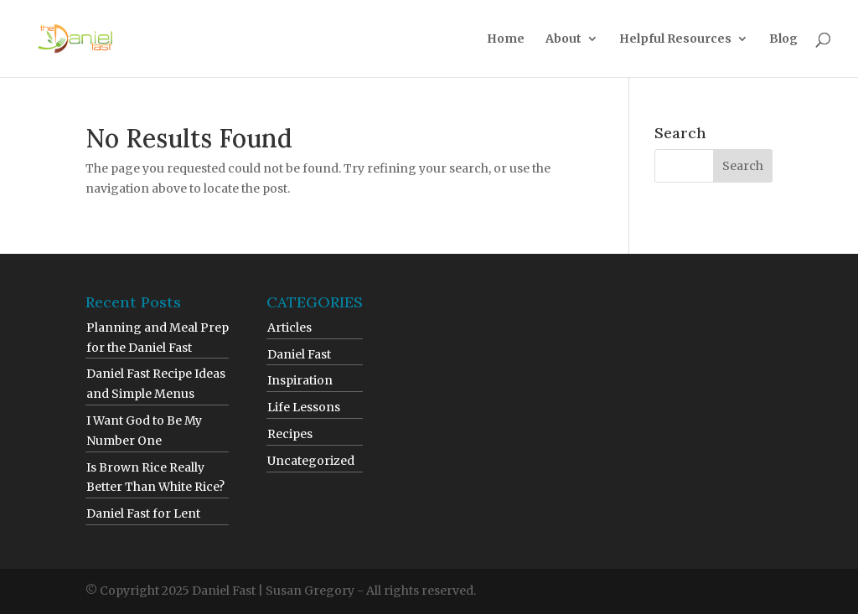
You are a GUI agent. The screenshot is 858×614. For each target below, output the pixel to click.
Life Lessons (303, 407)
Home (506, 39)
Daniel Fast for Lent (143, 513)
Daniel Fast (299, 354)
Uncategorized (310, 460)
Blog (783, 39)
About (563, 39)
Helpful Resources (675, 39)
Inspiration (300, 380)
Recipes (290, 433)
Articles (289, 327)
